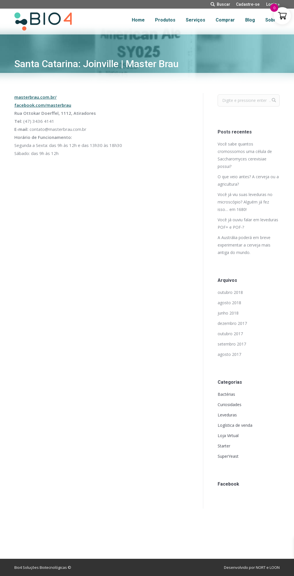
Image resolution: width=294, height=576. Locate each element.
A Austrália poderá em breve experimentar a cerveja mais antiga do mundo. (244, 245)
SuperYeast (228, 456)
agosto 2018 (229, 302)
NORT (261, 567)
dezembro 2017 (232, 323)
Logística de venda (235, 425)
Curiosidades (229, 404)
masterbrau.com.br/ (35, 97)
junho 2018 (228, 313)
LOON (275, 567)
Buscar (223, 4)
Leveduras (227, 415)
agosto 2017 (229, 354)
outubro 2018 (230, 292)
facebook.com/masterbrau (42, 105)
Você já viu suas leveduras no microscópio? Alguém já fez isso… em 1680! (245, 202)
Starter (224, 446)
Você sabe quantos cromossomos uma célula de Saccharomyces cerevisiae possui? (245, 155)
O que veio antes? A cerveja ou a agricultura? (248, 180)
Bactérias (226, 394)
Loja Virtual (228, 435)
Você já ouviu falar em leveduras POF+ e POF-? (248, 223)
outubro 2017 (230, 333)
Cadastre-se (248, 4)
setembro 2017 (232, 344)
